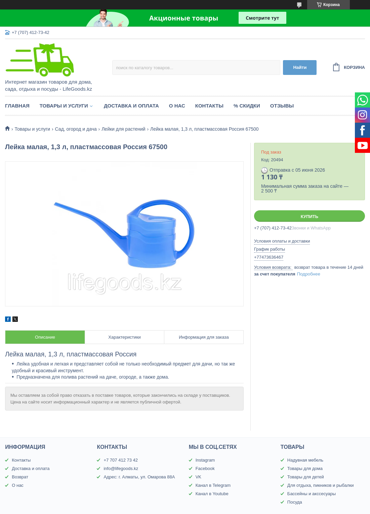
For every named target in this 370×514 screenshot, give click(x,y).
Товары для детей (305, 476)
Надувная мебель (305, 460)
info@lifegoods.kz (121, 468)
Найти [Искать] (299, 67)
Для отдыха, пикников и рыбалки (320, 485)
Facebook (205, 468)
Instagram (205, 460)
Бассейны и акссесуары (311, 493)
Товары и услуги (64, 105)
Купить (309, 216)
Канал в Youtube (212, 493)
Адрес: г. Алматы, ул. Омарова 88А (139, 476)
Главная (17, 105)
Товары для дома (305, 468)
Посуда (294, 502)
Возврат (20, 476)
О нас (177, 105)
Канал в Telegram (213, 485)
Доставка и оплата (131, 105)
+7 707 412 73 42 (121, 460)
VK (198, 476)
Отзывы (282, 105)
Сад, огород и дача (76, 129)
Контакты (209, 105)
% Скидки (247, 105)
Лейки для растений (123, 129)
